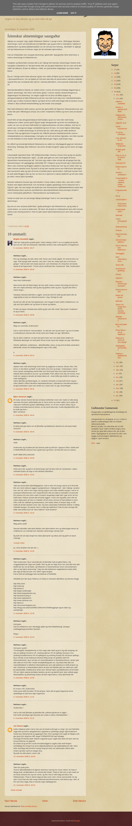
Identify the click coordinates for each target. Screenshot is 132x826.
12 (115, 77)
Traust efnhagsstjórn (121, 221)
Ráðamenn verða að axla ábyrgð (121, 340)
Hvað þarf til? (121, 163)
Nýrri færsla (11, 801)
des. (118, 95)
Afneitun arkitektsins (121, 173)
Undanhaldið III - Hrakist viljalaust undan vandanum (121, 182)
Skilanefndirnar (121, 227)
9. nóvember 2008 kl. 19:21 (23, 718)
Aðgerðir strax (121, 123)
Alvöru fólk (120, 265)
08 (115, 92)
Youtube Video (19, 543)
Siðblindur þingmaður (121, 145)
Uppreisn (119, 278)
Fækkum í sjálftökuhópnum (121, 356)
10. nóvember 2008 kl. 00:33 (24, 756)
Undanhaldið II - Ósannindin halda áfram (121, 203)
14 (115, 70)
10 (115, 84)
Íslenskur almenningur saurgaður (121, 284)
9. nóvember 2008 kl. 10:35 (23, 613)
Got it (73, 13)
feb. (117, 392)
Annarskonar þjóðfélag (120, 270)
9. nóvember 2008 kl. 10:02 (23, 475)
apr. (117, 385)
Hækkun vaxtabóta (120, 103)
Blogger (77, 821)
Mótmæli (119, 215)
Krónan (118, 274)
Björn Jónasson (19, 397)
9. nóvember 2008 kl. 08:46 (23, 269)
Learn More (62, 13)
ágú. (118, 370)
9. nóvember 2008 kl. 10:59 (23, 678)
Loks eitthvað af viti (121, 139)
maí (117, 381)
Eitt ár (118, 196)
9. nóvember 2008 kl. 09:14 (23, 355)
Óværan (119, 230)
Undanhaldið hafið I (120, 210)
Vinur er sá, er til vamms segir (121, 157)
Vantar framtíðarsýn (121, 127)
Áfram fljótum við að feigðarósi (121, 332)
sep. (118, 366)
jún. (117, 377)
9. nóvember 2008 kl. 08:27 (23, 248)
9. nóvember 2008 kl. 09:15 (23, 389)
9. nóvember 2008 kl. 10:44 (23, 637)
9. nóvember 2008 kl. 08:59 (23, 315)
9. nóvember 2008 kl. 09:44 (23, 415)
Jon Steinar (18, 726)
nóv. (118, 98)
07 (115, 400)
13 (115, 73)
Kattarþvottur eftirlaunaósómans (121, 117)
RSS (93, 443)
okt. (117, 362)
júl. (117, 373)
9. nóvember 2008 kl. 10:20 (23, 551)
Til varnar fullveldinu (120, 133)
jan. (117, 396)
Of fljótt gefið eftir (120, 151)
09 (115, 88)
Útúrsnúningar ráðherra (121, 241)
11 (115, 81)
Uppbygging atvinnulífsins (121, 348)
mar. (118, 388)
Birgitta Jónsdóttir (20, 239)
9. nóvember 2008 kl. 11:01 (23, 697)
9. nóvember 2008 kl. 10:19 (23, 513)
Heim (45, 801)
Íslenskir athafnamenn (121, 319)
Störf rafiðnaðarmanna (121, 259)
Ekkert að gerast (119, 296)
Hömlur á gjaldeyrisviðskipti (121, 109)
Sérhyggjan (120, 253)
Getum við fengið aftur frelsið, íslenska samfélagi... (121, 309)
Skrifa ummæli (16, 790)
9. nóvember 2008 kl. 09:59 (23, 458)
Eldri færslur (79, 801)
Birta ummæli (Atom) (29, 806)
